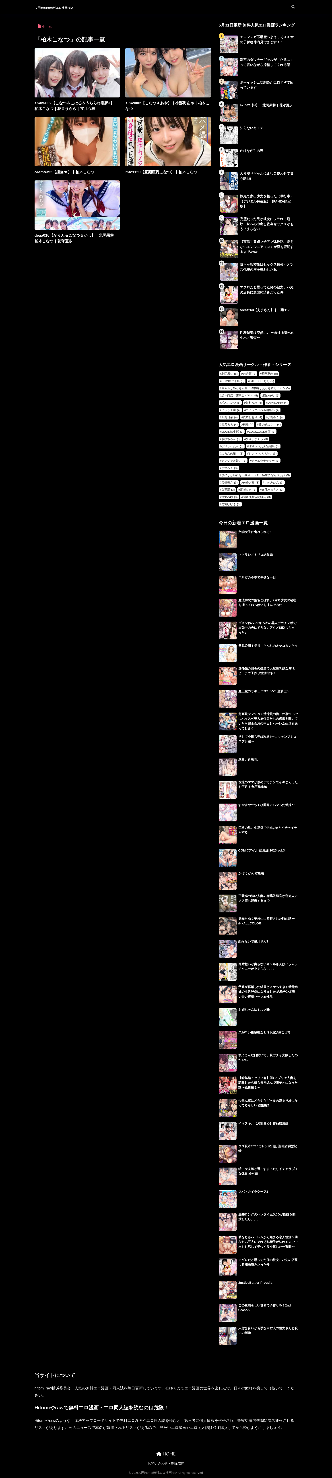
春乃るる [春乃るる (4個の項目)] (229, 424)
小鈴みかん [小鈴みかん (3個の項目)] (274, 482)
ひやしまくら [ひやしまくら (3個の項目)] (257, 439)
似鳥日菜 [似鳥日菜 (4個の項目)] (229, 417)
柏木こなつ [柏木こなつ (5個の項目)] (231, 402)
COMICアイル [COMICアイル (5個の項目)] (232, 381)
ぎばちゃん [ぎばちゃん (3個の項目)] (231, 439)
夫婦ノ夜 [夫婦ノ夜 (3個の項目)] (251, 482)
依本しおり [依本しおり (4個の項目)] (252, 417)
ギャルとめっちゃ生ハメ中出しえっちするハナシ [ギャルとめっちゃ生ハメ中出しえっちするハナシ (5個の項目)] (255, 388)
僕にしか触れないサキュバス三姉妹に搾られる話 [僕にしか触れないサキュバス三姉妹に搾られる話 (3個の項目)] (255, 475)
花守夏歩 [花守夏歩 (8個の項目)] (270, 373)
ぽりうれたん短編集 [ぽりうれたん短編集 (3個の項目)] (264, 446)
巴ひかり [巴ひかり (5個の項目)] (271, 395)
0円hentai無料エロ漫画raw (67, 7)
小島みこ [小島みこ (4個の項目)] (275, 417)
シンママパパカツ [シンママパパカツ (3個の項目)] (262, 453)
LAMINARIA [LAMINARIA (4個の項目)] (277, 402)
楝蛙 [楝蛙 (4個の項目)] (248, 424)
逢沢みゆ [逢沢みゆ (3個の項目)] (229, 497)
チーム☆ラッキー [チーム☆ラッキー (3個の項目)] (265, 460)
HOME (165, 1454)
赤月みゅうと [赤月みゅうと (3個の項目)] (273, 489)
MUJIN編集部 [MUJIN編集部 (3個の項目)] (232, 431)
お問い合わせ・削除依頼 (166, 1464)
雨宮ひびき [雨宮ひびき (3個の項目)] (231, 504)
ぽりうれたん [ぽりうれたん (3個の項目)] (232, 446)
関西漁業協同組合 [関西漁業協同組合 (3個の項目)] (257, 497)
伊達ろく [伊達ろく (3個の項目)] (229, 468)
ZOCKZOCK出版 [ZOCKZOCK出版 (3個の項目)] (262, 431)
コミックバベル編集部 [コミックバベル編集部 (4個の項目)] (262, 410)
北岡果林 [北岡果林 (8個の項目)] (229, 373)
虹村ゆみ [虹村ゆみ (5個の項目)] (254, 402)
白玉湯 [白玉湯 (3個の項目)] (228, 489)
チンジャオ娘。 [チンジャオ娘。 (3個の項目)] (233, 460)
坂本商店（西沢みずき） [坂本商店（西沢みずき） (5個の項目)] (239, 395)
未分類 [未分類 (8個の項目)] (249, 373)
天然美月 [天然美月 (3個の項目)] (229, 482)
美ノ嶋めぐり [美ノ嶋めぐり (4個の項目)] (270, 424)
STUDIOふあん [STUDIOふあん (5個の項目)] (262, 381)
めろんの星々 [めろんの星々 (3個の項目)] (232, 453)
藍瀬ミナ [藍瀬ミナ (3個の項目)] (248, 489)
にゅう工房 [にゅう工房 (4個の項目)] (231, 410)
